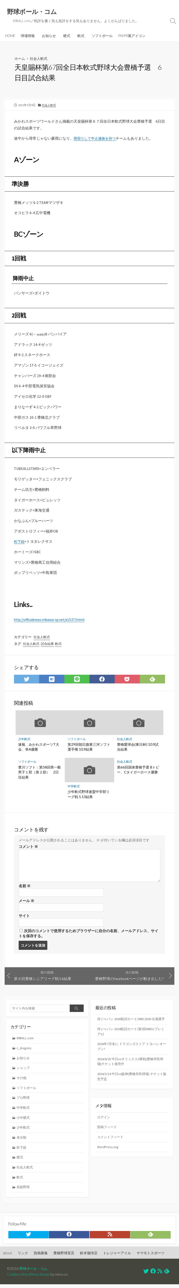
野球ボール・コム (34, 1272)
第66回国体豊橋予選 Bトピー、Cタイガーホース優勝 (138, 771)
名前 (25, 888)
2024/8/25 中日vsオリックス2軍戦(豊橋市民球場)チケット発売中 (131, 1071)
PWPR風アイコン (131, 36)
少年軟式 (24, 741)
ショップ (24, 1071)
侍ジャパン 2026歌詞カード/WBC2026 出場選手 (131, 1025)
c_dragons (24, 1051)
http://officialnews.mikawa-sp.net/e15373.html (52, 621)
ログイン (104, 1121)
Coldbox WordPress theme (28, 1278)
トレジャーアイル (117, 1256)
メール (26, 903)
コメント (28, 848)
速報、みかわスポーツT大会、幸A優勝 (38, 748)
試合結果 (47, 645)
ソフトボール (102, 36)
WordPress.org (108, 1151)
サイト (24, 918)
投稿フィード (107, 1131)
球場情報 (28, 36)
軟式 (80, 36)
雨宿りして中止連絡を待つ (96, 138)
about (7, 1256)
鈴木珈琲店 (88, 1256)
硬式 (66, 36)
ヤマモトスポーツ (151, 1256)
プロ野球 (24, 1102)
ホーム (20, 59)
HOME (10, 36)
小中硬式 (24, 1122)
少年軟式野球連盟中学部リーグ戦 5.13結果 (89, 796)
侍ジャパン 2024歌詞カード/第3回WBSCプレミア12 (131, 1040)
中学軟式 (74, 788)
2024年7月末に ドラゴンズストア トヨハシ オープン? (130, 1056)
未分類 (22, 1142)
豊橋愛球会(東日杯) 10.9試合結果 (137, 748)
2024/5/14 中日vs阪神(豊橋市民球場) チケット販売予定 (132, 1086)
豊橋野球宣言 (63, 1256)
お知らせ (49, 36)
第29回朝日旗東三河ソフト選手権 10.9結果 (89, 748)
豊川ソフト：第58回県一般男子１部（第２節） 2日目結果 (39, 774)
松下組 (19, 542)
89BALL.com (26, 1041)
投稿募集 (41, 1256)
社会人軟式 (40, 59)
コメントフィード (111, 1141)
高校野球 (24, 1193)
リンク (23, 1256)
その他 (22, 1082)
